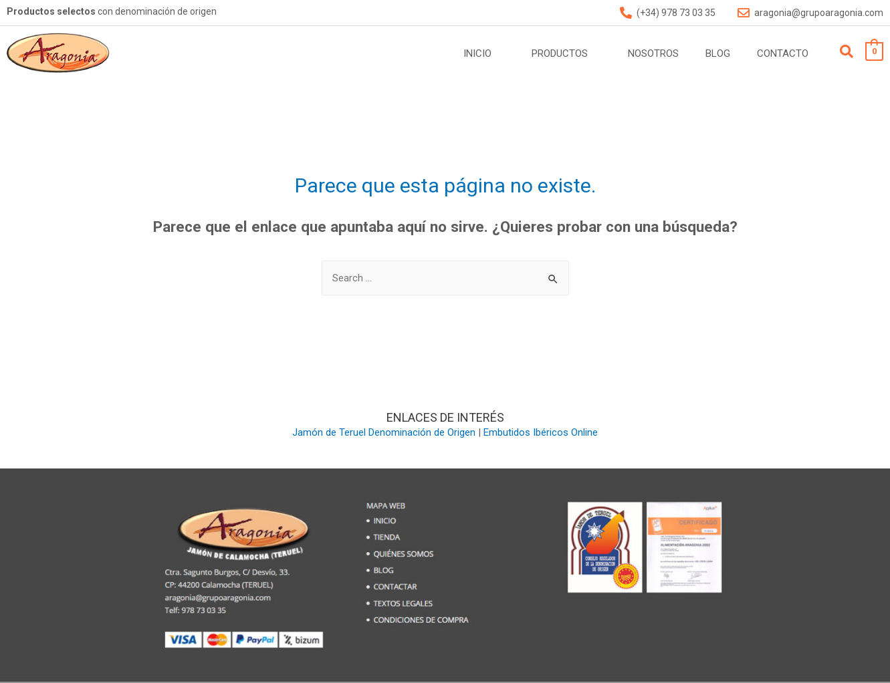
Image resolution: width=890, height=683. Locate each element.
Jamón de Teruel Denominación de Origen (383, 432)
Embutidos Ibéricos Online (540, 432)
